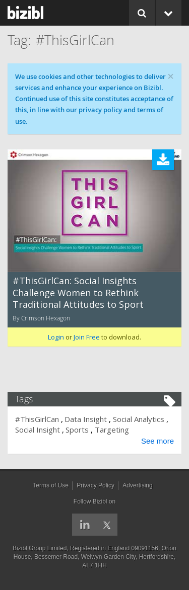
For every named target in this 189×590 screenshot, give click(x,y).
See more (157, 441)
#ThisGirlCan (37, 419)
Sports (77, 430)
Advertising (137, 485)
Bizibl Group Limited (40, 548)
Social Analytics (138, 419)
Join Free (87, 337)
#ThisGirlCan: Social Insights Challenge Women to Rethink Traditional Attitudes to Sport (78, 292)
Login (56, 337)
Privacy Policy (95, 485)
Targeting (112, 430)
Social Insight (37, 430)
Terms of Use (51, 485)
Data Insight (86, 419)
